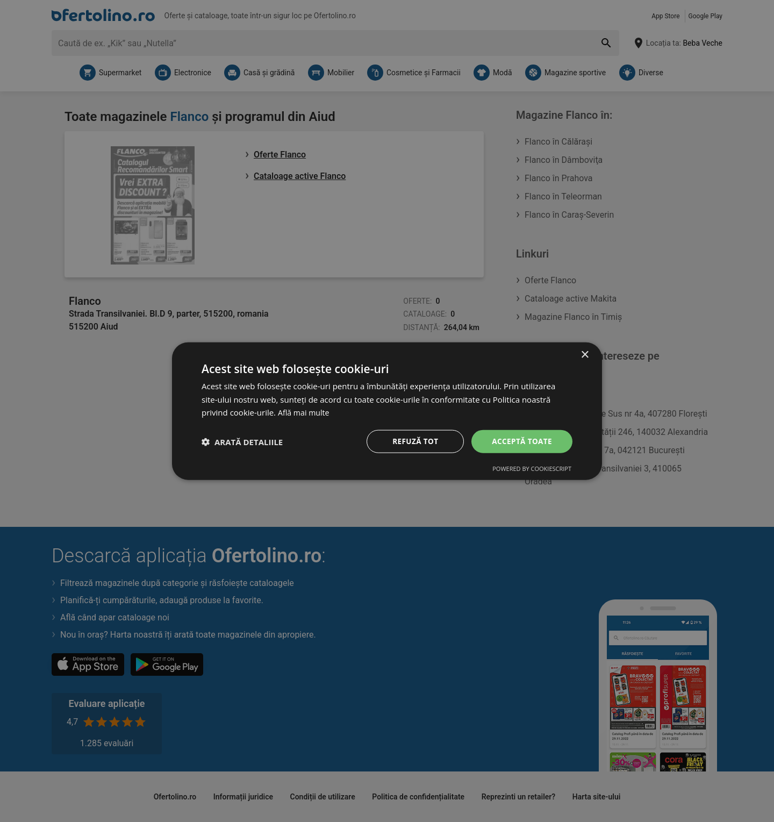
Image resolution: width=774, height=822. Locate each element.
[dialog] (387, 410)
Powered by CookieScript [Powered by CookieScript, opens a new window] (531, 469)
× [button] (584, 354)
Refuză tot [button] (413, 441)
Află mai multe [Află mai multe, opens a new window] (305, 411)
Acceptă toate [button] (521, 441)
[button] (242, 441)
